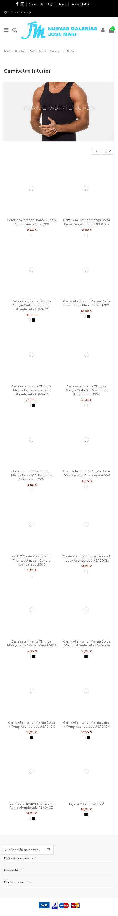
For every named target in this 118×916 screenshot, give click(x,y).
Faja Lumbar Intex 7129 (86, 804)
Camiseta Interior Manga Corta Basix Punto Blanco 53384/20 (86, 303)
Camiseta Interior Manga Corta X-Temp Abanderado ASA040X (31, 724)
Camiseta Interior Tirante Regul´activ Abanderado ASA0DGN (86, 558)
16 (107, 151)
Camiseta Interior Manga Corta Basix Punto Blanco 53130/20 (86, 222)
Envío (32, 4)
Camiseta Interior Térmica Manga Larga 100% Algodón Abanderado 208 (31, 475)
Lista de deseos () (17, 12)
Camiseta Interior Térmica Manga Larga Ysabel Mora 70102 (31, 643)
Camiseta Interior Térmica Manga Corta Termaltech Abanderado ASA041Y (31, 305)
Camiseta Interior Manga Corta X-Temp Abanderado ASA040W (86, 643)
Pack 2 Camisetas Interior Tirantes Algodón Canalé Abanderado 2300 (31, 560)
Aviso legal (48, 4)
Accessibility (80, 4)
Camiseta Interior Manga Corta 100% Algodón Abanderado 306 (86, 473)
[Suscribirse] (48, 849)
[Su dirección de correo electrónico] (21, 849)
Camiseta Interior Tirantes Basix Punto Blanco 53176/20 (31, 222)
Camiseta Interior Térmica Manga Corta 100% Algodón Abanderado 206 (86, 390)
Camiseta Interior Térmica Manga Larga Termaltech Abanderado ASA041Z (31, 390)
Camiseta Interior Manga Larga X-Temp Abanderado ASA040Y (86, 724)
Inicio (62, 4)
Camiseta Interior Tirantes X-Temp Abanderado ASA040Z (31, 805)
